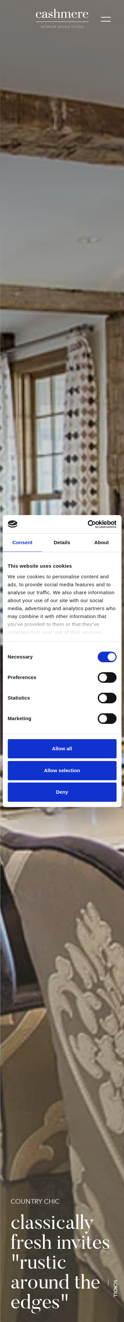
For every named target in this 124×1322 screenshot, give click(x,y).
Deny (62, 792)
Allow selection (62, 770)
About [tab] (101, 542)
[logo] (62, 18)
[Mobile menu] (106, 20)
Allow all (62, 748)
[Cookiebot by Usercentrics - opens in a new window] (88, 524)
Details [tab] (62, 542)
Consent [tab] (22, 542)
